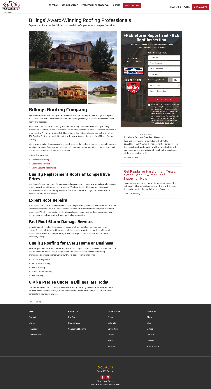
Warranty (33, 323)
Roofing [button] (53, 6)
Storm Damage (75, 323)
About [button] (117, 6)
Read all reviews (131, 157)
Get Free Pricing (164, 99)
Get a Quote (200, 7)
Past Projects (153, 346)
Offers (150, 329)
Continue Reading (133, 193)
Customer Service (37, 334)
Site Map (111, 381)
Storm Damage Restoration (44, 167)
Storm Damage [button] (70, 6)
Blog (149, 323)
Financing (33, 329)
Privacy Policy (169, 123)
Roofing (71, 317)
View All (111, 346)
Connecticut (113, 329)
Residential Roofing (41, 159)
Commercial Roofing (41, 163)
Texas (110, 317)
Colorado (112, 323)
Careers (150, 340)
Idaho (110, 340)
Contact (32, 317)
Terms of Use (159, 123)
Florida (111, 334)
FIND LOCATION (132, 7)
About (149, 317)
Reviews (150, 334)
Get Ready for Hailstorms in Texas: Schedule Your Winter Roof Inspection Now (150, 175)
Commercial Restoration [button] (96, 6)
